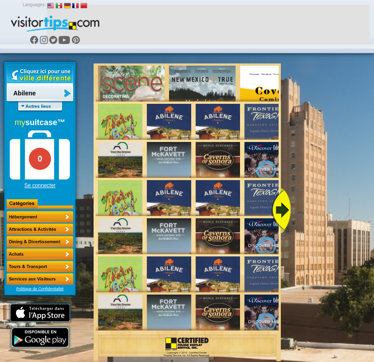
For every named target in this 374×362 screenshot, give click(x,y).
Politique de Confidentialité (40, 289)
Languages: (34, 4)
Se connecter (40, 185)
